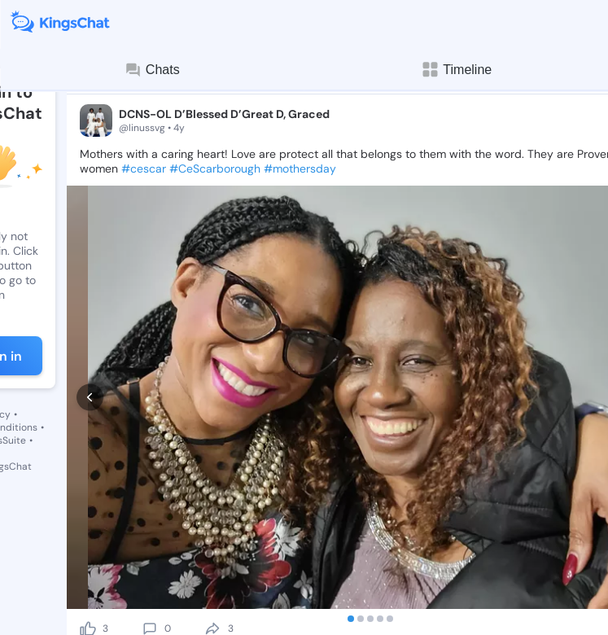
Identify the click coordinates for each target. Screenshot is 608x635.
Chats (152, 70)
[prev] (90, 397)
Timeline (456, 69)
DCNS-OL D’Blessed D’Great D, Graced (224, 114)
